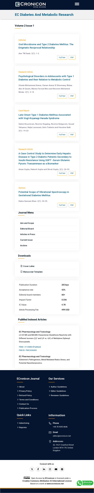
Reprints (23, 427)
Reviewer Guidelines (60, 395)
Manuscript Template (33, 272)
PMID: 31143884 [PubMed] (30, 347)
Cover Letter (29, 266)
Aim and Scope (27, 223)
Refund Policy (25, 395)
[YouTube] (56, 469)
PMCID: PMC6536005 (28, 350)
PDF (72, 57)
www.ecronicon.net (55, 484)
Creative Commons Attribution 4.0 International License (47, 481)
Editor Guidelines (58, 391)
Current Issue (26, 240)
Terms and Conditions (29, 400)
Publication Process (28, 408)
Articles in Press (27, 234)
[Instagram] (50, 469)
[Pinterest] (62, 469)
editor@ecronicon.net (62, 436)
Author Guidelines (59, 387)
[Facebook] (38, 469)
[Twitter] (32, 469)
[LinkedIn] (44, 469)
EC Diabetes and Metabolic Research (44, 15)
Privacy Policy (25, 391)
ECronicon (49, 478)
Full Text (62, 57)
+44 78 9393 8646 (60, 427)
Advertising (24, 423)
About (21, 387)
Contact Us (24, 404)
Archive (23, 245)
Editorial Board (27, 229)
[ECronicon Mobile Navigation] (77, 4)
